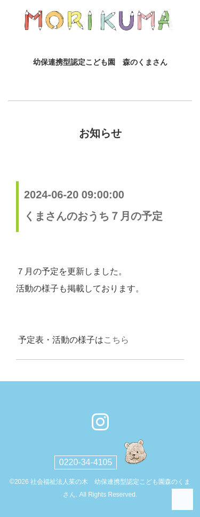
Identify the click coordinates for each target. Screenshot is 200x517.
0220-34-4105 (86, 462)
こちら (116, 339)
